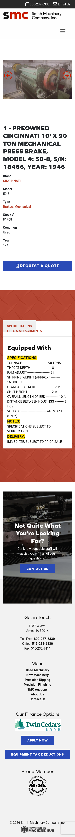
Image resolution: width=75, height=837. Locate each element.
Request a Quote (37, 265)
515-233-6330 (42, 644)
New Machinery (37, 675)
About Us (37, 694)
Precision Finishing (37, 685)
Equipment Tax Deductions (37, 754)
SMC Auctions (37, 689)
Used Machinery (37, 670)
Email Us (61, 4)
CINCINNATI (12, 181)
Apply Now (37, 740)
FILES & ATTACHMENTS (24, 331)
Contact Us (37, 569)
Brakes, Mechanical (17, 207)
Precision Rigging (37, 680)
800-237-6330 (37, 4)
